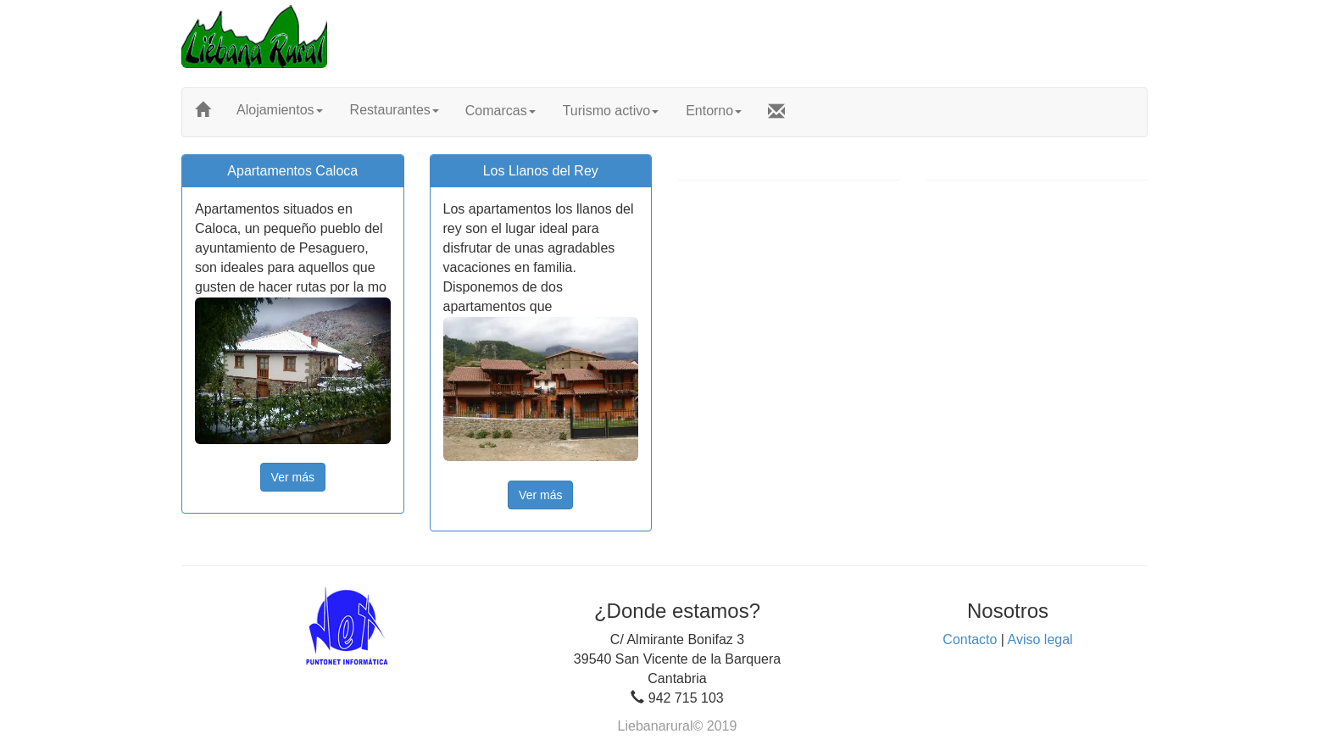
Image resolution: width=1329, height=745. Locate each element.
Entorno (714, 110)
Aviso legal (1040, 639)
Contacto (970, 639)
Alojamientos (279, 110)
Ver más (292, 477)
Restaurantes (394, 110)
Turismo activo (611, 110)
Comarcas (500, 110)
